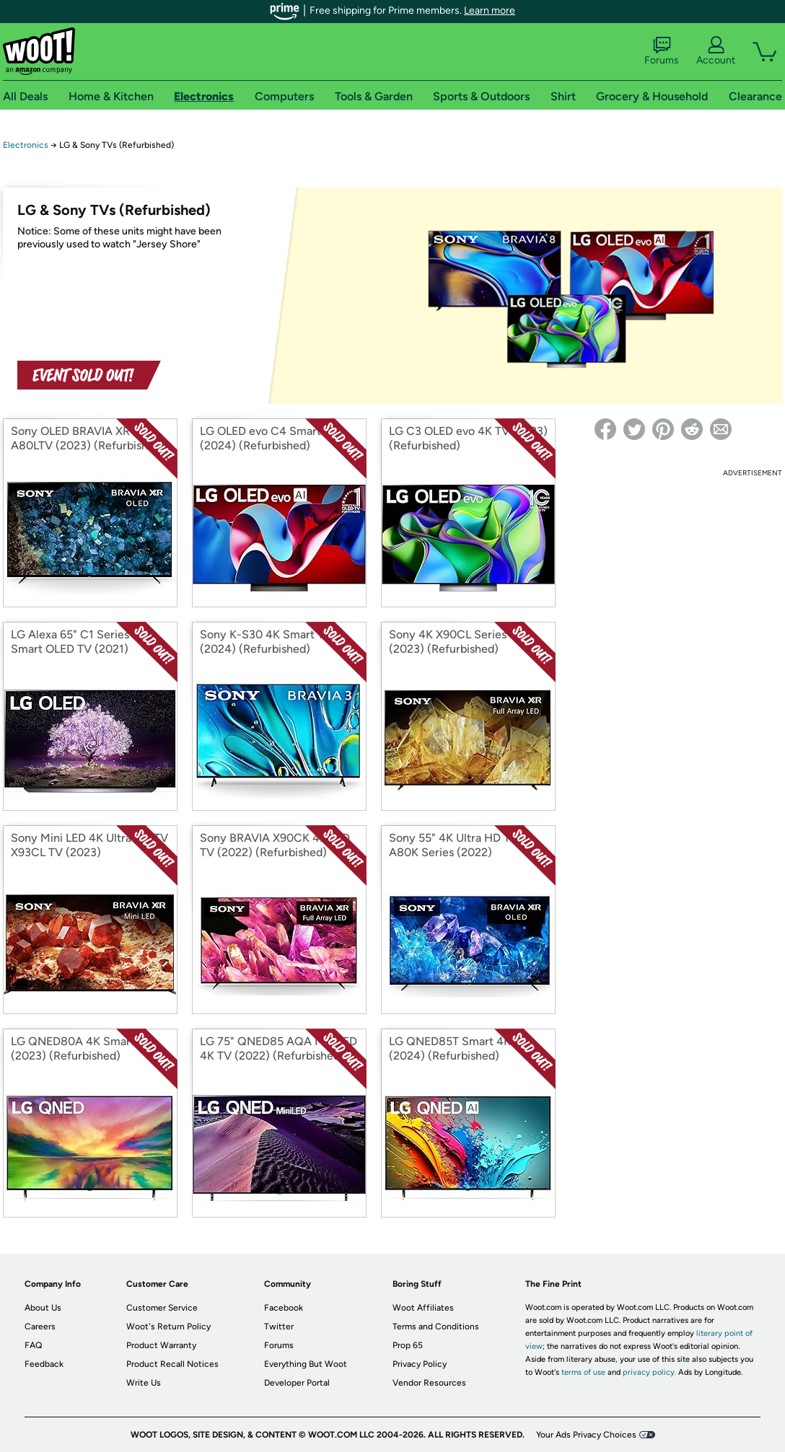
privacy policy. (649, 1372)
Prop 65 (407, 1345)
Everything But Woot (305, 1364)
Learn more (489, 10)
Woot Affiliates (423, 1308)
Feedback (44, 1364)
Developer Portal (297, 1383)
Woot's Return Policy (168, 1326)
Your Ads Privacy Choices (586, 1435)
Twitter (279, 1326)
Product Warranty (161, 1345)
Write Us (143, 1383)
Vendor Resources (429, 1383)
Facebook (283, 1308)
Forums (661, 51)
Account (715, 51)
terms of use (583, 1372)
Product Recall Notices (172, 1364)
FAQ (33, 1345)
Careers (40, 1326)
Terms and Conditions (435, 1326)
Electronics (25, 145)
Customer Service (162, 1308)
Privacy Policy (419, 1364)
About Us (43, 1308)
